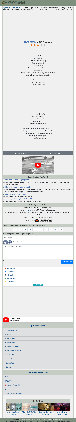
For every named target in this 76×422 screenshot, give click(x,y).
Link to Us (44, 419)
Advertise (55, 419)
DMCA (28, 419)
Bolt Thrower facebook (13, 393)
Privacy (23, 419)
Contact (50, 419)
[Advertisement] (38, 25)
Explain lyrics (20, 153)
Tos (32, 419)
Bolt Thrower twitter (12, 389)
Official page (10, 377)
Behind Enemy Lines (12, 359)
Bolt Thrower (16, 8)
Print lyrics (9, 281)
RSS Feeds (37, 419)
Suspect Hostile (11, 330)
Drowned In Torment (12, 347)
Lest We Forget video (13, 385)
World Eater (9, 355)
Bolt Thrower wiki (12, 381)
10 (61, 229)
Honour (8, 334)
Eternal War (9, 363)
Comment (9, 272)
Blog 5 (61, 419)
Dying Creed (10, 338)
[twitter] (19, 419)
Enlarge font (10, 275)
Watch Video (10, 268)
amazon (28, 210)
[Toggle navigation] (70, 3)
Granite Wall (10, 342)
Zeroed (8, 367)
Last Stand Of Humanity (14, 351)
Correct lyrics (55, 153)
